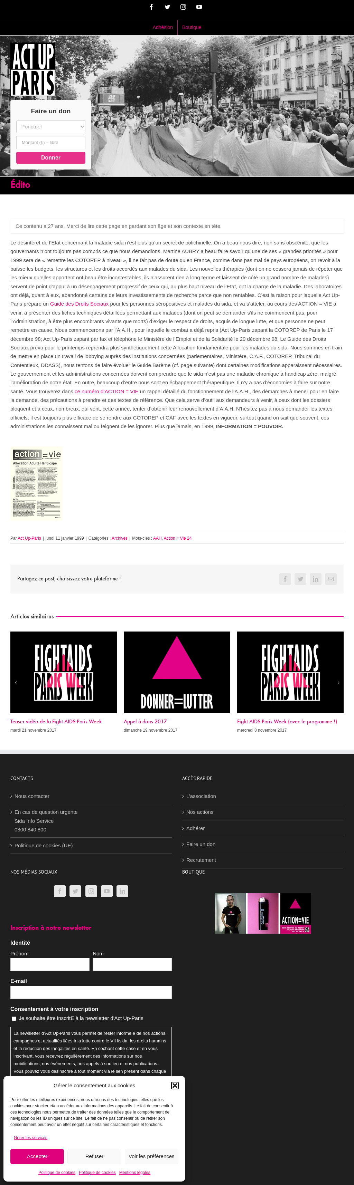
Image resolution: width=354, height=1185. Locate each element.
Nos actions (199, 812)
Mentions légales (134, 1172)
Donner (50, 158)
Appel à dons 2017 (145, 722)
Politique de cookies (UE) (44, 845)
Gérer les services (30, 1137)
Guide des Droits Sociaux (79, 304)
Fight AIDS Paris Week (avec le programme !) (287, 722)
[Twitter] (75, 891)
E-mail (18, 981)
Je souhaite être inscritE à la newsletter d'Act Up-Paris (81, 1018)
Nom (98, 953)
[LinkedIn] (122, 891)
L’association (201, 796)
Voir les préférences (152, 1156)
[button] (174, 1085)
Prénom (19, 953)
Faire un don (200, 844)
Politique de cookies (56, 1172)
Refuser (94, 1156)
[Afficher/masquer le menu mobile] (340, 47)
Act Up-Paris (29, 538)
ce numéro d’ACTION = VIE (107, 391)
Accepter (37, 1156)
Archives (120, 538)
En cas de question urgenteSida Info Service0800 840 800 (46, 820)
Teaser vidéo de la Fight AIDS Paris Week (56, 722)
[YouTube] (107, 891)
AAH (157, 538)
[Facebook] (60, 891)
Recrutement (201, 860)
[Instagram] (91, 891)
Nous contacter (32, 796)
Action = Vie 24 (178, 538)
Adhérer (195, 828)
